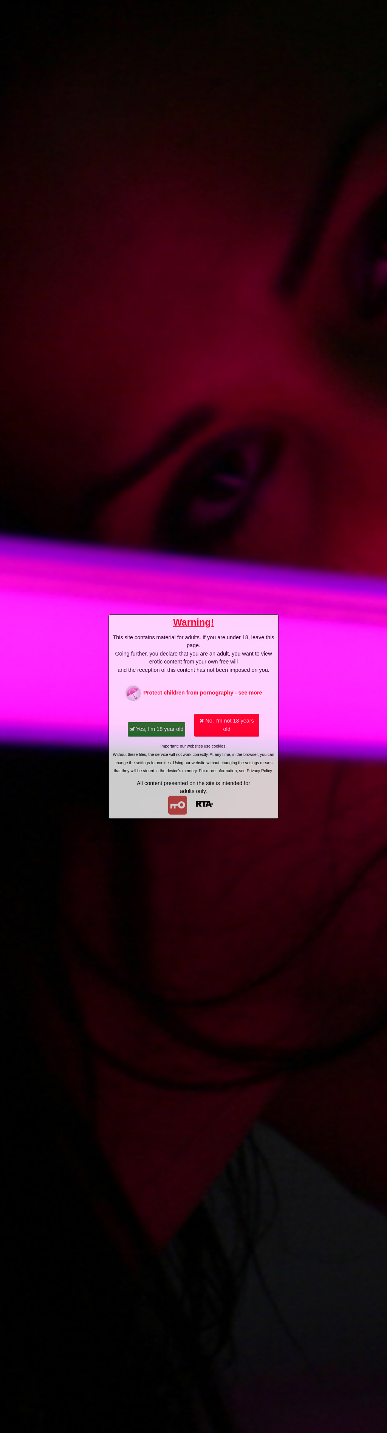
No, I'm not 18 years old (227, 725)
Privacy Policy (259, 770)
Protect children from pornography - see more (193, 693)
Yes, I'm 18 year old (156, 729)
